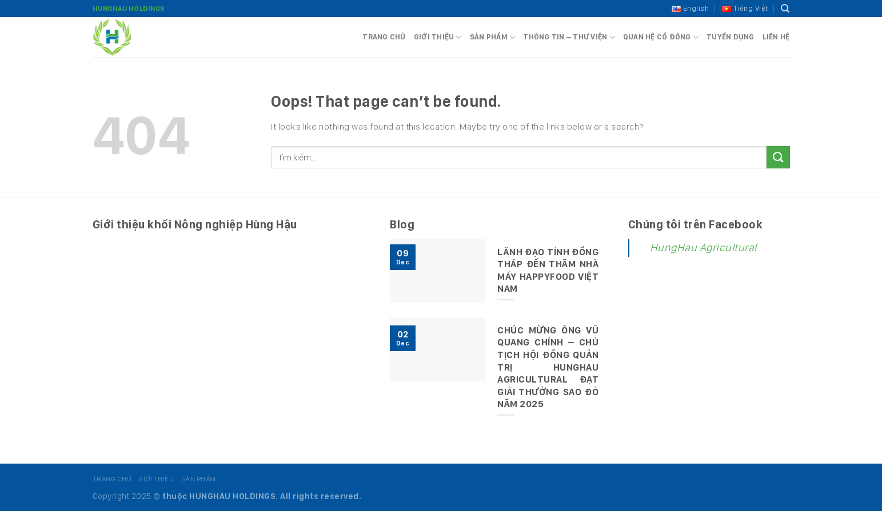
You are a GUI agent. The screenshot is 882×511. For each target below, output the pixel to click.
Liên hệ (776, 37)
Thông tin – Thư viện (569, 37)
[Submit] (778, 157)
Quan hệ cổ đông (661, 37)
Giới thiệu (438, 37)
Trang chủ (383, 37)
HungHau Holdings (129, 9)
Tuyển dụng (731, 37)
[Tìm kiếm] (785, 9)
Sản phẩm (493, 37)
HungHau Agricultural (703, 247)
